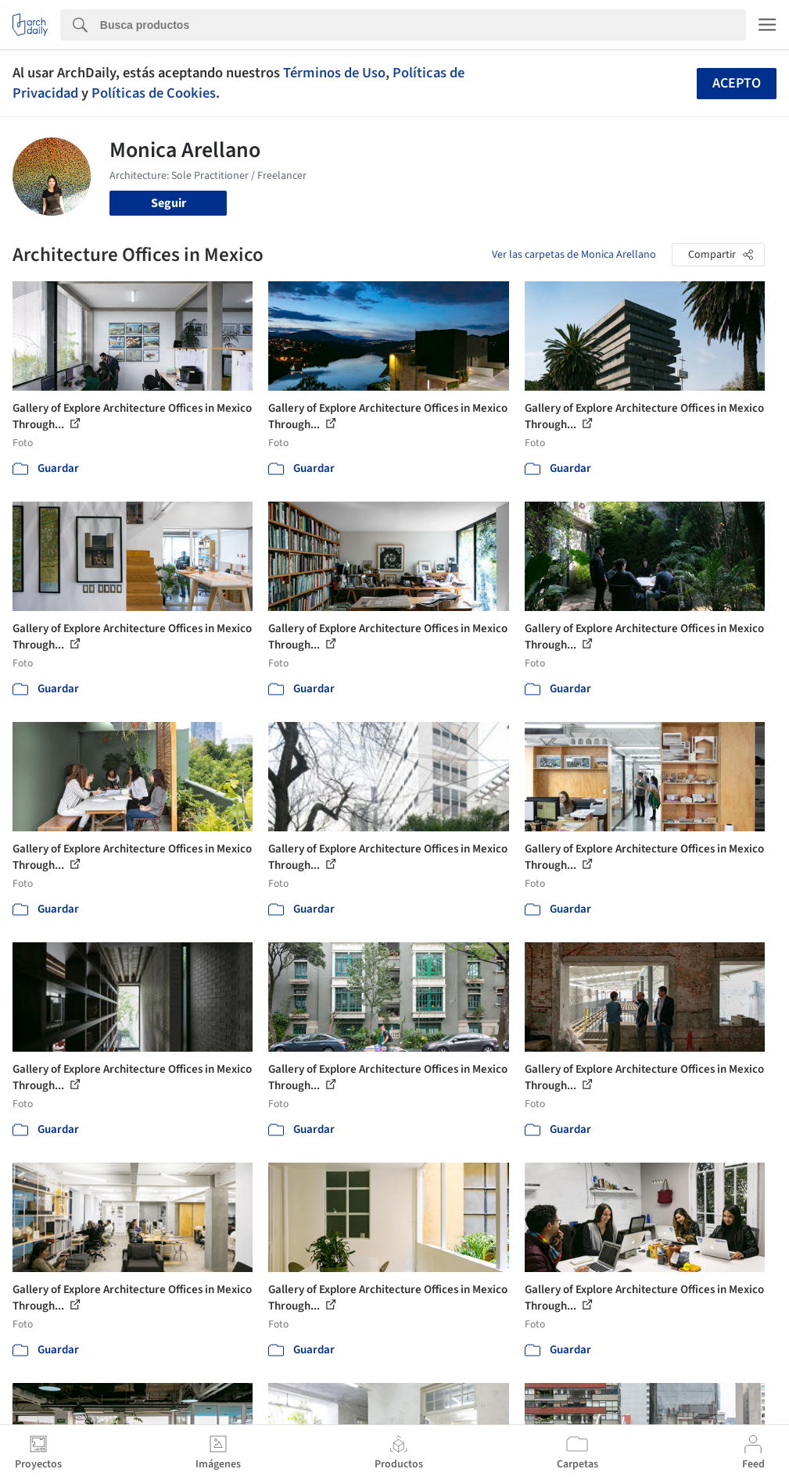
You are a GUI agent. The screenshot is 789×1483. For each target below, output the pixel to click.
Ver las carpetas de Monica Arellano (574, 254)
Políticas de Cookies (153, 93)
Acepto (736, 83)
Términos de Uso (334, 73)
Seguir (168, 203)
